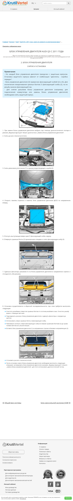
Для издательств (10, 478)
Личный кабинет (59, 9)
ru (33, 3)
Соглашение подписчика (10, 460)
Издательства (43, 454)
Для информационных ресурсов (15, 473)
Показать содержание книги (12, 46)
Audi (17, 42)
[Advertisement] (36, 25)
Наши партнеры (44, 456)
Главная (5, 42)
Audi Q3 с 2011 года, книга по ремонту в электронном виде (40, 42)
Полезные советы (45, 451)
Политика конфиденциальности (12, 457)
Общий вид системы (12, 403)
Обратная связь (13, 452)
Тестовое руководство (12, 492)
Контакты (42, 463)
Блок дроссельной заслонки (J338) (55, 403)
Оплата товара (44, 449)
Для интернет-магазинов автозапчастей (18, 480)
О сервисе (13, 9)
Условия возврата (8, 462)
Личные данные (10, 490)
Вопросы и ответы (45, 459)
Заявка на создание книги (47, 461)
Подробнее (23, 498)
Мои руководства (11, 487)
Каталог (36, 9)
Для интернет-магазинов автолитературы (19, 476)
